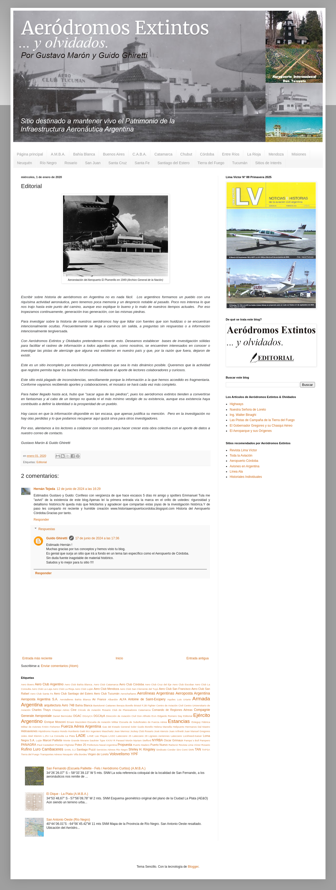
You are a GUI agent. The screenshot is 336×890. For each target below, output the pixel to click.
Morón (129, 740)
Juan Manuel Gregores (197, 731)
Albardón (113, 699)
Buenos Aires (114, 154)
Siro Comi (182, 749)
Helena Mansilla (163, 726)
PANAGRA (28, 745)
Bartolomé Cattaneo (104, 705)
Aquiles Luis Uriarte (179, 699)
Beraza (120, 705)
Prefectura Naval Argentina (102, 744)
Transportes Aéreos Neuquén (56, 754)
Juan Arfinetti (176, 731)
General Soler (128, 726)
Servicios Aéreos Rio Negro (112, 749)
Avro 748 (68, 705)
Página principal (30, 154)
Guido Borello (145, 726)
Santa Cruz (117, 163)
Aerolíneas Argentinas (155, 693)
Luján (39, 740)
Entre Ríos (230, 154)
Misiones (299, 154)
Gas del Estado (111, 726)
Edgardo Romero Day (170, 716)
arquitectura (52, 705)
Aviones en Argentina (244, 466)
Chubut (186, 154)
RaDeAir (173, 744)
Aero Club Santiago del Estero (73, 693)
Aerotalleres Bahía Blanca (75, 699)
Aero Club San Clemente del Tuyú (139, 688)
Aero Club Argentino (49, 684)
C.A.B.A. (140, 154)
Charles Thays (41, 709)
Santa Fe (142, 163)
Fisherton (55, 726)
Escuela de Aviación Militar (102, 722)
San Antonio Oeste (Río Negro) (68, 819)
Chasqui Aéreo (60, 709)
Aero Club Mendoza (106, 688)
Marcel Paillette (52, 740)
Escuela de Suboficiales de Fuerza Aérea (143, 722)
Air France (99, 699)
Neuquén (24, 163)
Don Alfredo (143, 716)
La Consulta (57, 735)
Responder (41, 519)
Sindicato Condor (166, 749)
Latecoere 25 (123, 735)
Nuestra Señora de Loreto (248, 409)
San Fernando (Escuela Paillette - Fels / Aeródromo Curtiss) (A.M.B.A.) (95, 768)
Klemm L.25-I (41, 735)
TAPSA (206, 749)
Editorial (41, 462)
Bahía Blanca (84, 154)
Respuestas (46, 529)
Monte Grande (71, 740)
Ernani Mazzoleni (76, 722)
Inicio (119, 658)
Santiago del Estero (174, 163)
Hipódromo (44, 731)
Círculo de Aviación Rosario (94, 709)
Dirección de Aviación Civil (121, 716)
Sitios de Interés (268, 163)
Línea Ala (236, 471)
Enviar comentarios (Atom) (59, 666)
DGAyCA (87, 716)
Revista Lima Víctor (190, 744)
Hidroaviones (29, 731)
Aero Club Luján (84, 688)
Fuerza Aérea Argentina (81, 726)
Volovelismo (119, 754)
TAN (198, 749)
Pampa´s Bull (191, 740)
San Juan (93, 163)
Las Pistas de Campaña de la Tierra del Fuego (262, 420)
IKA (88, 731)
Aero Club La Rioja (63, 688)
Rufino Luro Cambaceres (42, 749)
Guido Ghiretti (56, 538)
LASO (111, 735)
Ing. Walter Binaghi (243, 415)
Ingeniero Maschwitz (102, 731)
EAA (153, 716)
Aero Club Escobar (183, 684)
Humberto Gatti (76, 731)
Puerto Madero (141, 744)
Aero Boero (27, 684)
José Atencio (161, 731)
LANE (90, 735)
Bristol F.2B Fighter (144, 705)
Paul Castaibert (45, 744)
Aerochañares (128, 693)
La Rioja (254, 154)
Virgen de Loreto (98, 754)
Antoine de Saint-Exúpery (147, 699)
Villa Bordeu (80, 754)
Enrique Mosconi (55, 721)
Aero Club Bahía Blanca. (79, 684)
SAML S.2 (70, 749)
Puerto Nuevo (159, 744)
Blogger (193, 866)
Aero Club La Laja (42, 688)
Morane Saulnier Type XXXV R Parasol (102, 740)
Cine (73, 709)
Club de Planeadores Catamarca (131, 709)
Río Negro (48, 163)
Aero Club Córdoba (131, 684)
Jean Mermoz (121, 731)
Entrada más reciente (37, 658)
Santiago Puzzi (86, 749)
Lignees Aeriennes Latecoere (165, 735)
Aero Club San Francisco (175, 688)
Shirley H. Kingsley (142, 749)
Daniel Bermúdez (62, 716)
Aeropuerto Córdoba (244, 461)
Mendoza (276, 154)
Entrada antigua (197, 658)
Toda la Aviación (241, 455)
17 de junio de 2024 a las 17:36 (97, 538)
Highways (236, 404)
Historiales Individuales (246, 477)
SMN (191, 749)
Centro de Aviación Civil (169, 705)
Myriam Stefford (142, 740)
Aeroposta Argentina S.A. (39, 699)
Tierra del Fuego (210, 163)
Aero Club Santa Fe (41, 693)
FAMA (45, 726)
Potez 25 (80, 744)
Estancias (179, 721)
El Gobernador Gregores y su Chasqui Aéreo (261, 425)
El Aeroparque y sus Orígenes (251, 431)
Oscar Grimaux (173, 740)
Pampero (205, 740)
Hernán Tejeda (44, 489)
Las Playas (101, 735)
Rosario (71, 163)
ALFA (122, 699)
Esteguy (196, 722)
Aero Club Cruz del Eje (158, 684)
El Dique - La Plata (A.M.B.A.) (67, 794)
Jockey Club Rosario (141, 731)
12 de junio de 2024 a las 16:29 (79, 489)
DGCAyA (99, 715)
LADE (81, 735)
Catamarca (163, 154)
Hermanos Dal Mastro (197, 726)
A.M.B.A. (58, 154)
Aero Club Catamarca (106, 684)
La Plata (70, 735)
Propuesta (125, 745)
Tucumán (239, 163)
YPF (134, 754)
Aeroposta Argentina (193, 693)
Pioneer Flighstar (64, 744)
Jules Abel (27, 735)
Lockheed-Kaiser (192, 735)
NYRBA (157, 740)
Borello (129, 705)
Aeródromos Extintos (115, 27)
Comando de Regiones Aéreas (172, 709)
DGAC (77, 715)
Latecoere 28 (139, 735)
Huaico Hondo (59, 731)
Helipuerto (178, 726)
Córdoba (207, 154)
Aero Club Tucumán (106, 693)
